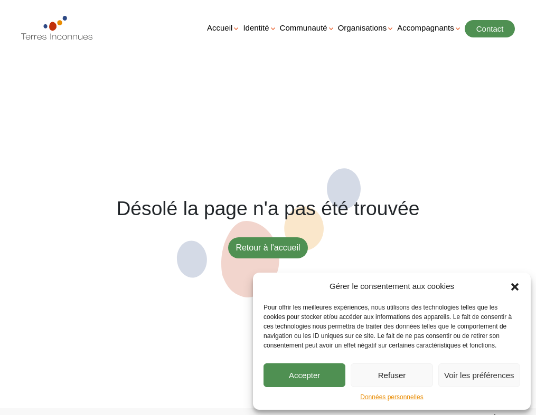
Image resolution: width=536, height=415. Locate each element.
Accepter (304, 375)
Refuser (392, 375)
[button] (515, 286)
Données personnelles (391, 397)
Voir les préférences (479, 375)
